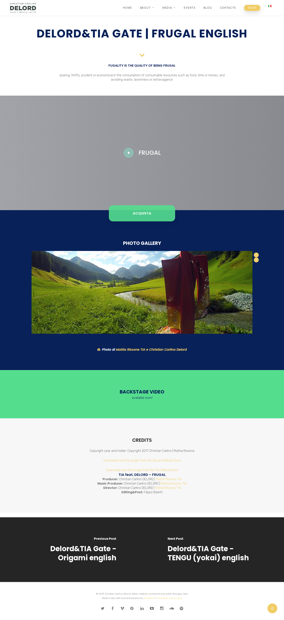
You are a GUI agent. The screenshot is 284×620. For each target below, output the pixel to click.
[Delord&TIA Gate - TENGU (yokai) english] (213, 549)
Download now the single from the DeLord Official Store (142, 460)
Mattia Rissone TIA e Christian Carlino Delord (151, 349)
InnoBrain (149, 598)
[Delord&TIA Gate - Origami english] (71, 549)
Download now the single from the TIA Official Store (142, 470)
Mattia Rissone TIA (169, 479)
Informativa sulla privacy (169, 598)
